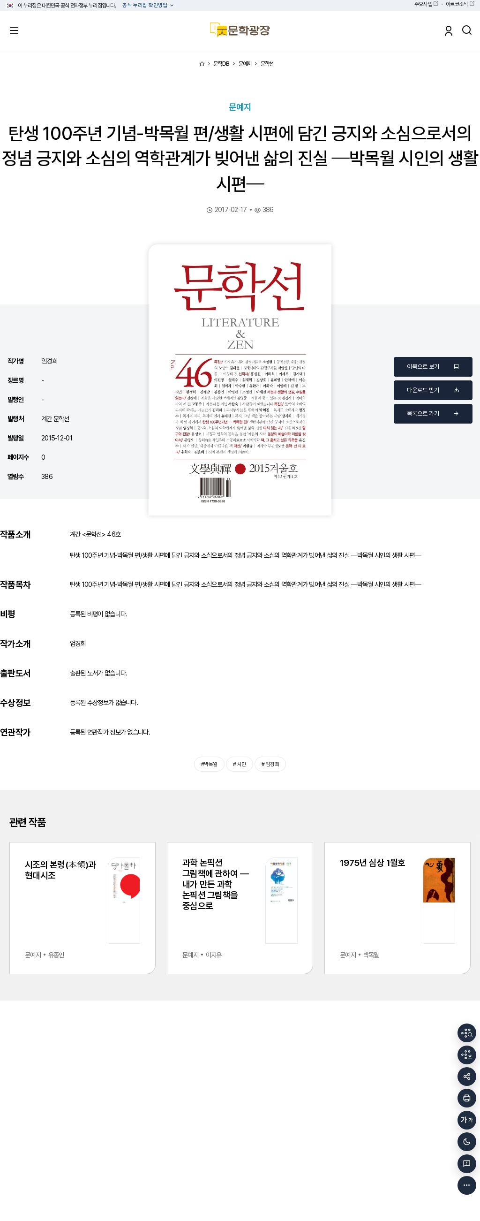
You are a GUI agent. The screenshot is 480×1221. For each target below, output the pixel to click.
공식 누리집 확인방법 (145, 5)
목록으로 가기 (433, 413)
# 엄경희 (270, 764)
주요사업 (423, 4)
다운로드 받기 (433, 390)
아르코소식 (456, 4)
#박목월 (209, 764)
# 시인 (239, 764)
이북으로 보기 (433, 366)
